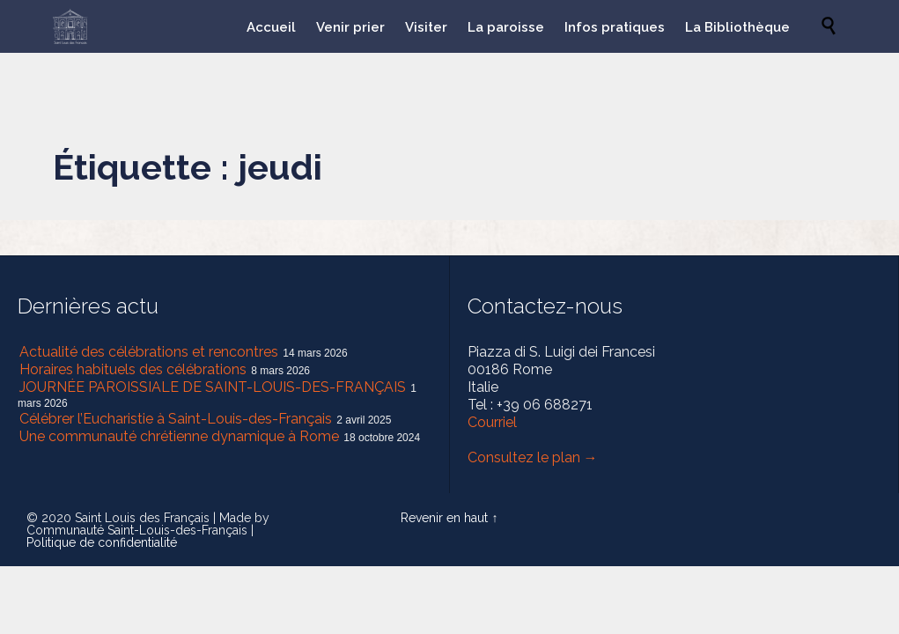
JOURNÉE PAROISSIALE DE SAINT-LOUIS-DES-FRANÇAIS (212, 387)
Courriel (492, 422)
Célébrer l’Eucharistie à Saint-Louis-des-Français (175, 418)
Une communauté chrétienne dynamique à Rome (179, 436)
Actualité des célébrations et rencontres (148, 351)
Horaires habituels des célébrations (133, 369)
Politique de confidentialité (101, 542)
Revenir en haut (444, 518)
